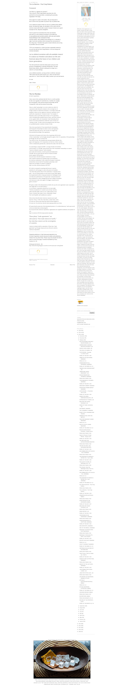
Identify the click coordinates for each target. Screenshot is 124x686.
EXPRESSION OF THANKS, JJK (86, 399)
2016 (80, 330)
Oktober (81, 339)
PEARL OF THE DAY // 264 (85, 383)
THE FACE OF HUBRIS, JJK (85, 350)
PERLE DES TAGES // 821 (85, 533)
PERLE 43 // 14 (82, 422)
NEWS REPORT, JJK (84, 511)
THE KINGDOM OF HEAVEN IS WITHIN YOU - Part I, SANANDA (86, 479)
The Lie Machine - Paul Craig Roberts (40, 4)
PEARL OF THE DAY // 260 (85, 459)
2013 (80, 623)
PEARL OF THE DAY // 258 (85, 493)
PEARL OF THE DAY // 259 (85, 470)
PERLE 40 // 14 (82, 585)
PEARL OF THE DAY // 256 (85, 513)
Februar (81, 619)
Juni (81, 611)
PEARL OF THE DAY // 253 (85, 567)
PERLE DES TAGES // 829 (85, 433)
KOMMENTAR (34, 260)
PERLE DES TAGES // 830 (85, 378)
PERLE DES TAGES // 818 (85, 574)
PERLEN (79, 320)
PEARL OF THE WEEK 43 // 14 (86, 427)
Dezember (82, 335)
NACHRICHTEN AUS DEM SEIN (84, 319)
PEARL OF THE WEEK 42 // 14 (86, 482)
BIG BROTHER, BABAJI (84, 596)
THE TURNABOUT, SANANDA (86, 410)
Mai (81, 613)
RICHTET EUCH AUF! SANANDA (86, 540)
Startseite (52, 264)
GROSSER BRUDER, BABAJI (86, 592)
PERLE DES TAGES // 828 (85, 443)
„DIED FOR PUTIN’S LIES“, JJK (86, 572)
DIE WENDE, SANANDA (84, 408)
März (81, 617)
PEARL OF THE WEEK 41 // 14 (86, 546)
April (81, 615)
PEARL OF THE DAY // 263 (85, 394)
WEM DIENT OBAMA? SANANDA (86, 385)
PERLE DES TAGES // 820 (85, 551)
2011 (80, 627)
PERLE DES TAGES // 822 (85, 518)
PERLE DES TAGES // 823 (85, 509)
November (82, 337)
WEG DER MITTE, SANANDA (86, 525)
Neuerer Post (32, 264)
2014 (80, 334)
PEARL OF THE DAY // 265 (85, 355)
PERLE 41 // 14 (82, 542)
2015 (80, 332)
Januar (81, 621)
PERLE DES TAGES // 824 (85, 498)
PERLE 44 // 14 (82, 360)
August (81, 607)
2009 (80, 631)
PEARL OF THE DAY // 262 (85, 438)
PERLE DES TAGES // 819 (85, 562)
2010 (80, 629)
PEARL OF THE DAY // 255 (85, 523)
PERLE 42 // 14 (82, 475)
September (82, 605)
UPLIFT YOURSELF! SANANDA (86, 544)
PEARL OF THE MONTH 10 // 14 (86, 603)
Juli (80, 609)
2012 (80, 625)
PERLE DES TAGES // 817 (85, 594)
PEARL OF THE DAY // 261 (85, 449)
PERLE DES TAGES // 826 (85, 465)
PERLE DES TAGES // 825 (85, 488)
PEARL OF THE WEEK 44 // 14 (86, 366)
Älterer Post (72, 264)
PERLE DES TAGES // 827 (85, 454)
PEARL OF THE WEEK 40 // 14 (86, 590)
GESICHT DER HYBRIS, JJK (85, 348)
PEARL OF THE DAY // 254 (85, 538)
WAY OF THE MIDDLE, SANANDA (87, 527)
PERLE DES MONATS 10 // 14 (86, 598)
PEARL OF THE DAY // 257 (85, 504)
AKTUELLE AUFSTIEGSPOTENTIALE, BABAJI (86, 582)
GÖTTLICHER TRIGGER (82, 324)
